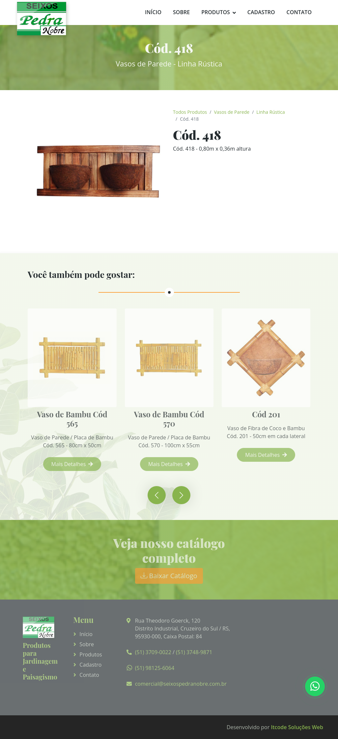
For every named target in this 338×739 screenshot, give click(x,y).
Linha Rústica (270, 112)
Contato (299, 12)
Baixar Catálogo (169, 575)
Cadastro (261, 12)
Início (153, 12)
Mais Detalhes (76, 464)
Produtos (215, 12)
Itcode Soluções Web (297, 727)
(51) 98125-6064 (154, 668)
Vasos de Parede (231, 112)
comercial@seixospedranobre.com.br (181, 683)
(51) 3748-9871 (194, 652)
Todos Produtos (190, 112)
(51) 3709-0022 (153, 652)
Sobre (181, 12)
